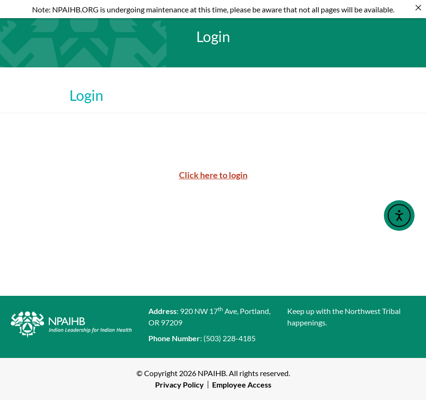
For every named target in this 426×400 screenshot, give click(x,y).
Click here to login (213, 175)
